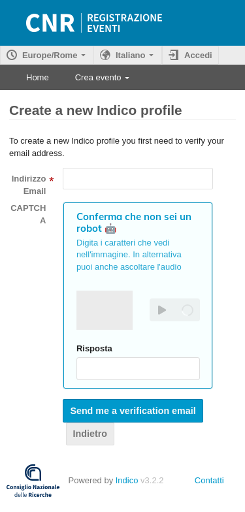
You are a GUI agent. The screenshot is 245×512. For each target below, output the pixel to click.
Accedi (198, 55)
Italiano (131, 55)
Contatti (209, 480)
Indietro (90, 433)
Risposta (94, 348)
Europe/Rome (50, 55)
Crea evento (98, 77)
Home (37, 77)
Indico (127, 480)
